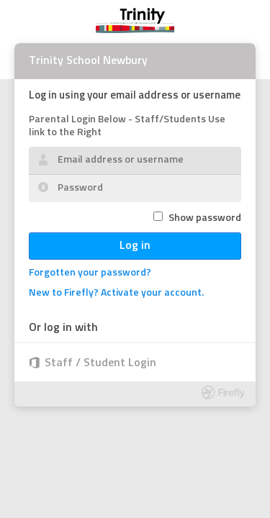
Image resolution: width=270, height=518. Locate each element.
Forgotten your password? (90, 273)
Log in (135, 246)
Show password (204, 218)
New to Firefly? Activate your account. (116, 293)
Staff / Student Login (100, 363)
